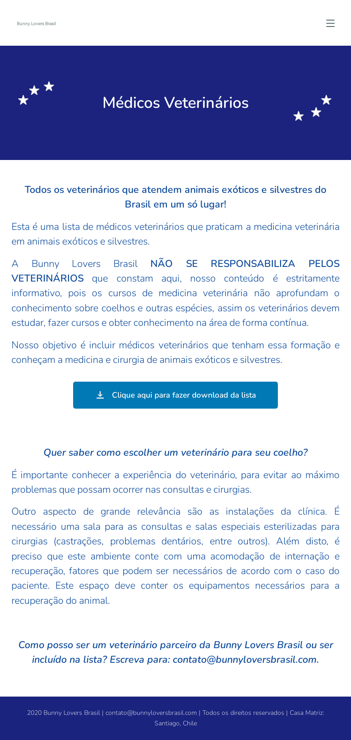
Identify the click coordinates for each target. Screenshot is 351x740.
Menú (330, 23)
